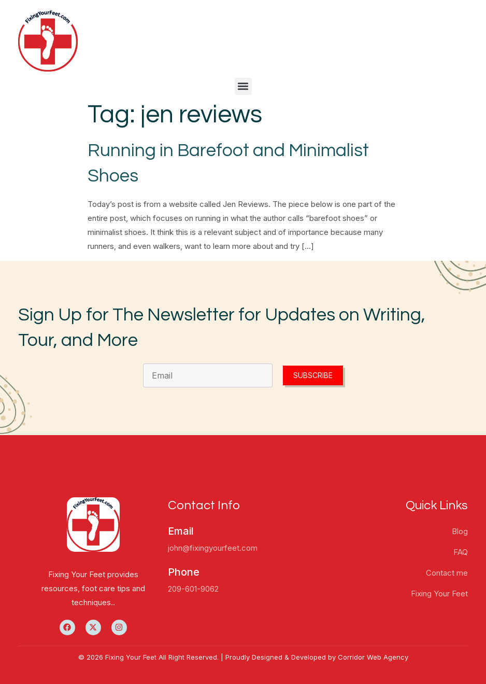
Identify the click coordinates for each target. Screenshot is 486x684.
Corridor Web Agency (373, 657)
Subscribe (313, 375)
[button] (243, 86)
